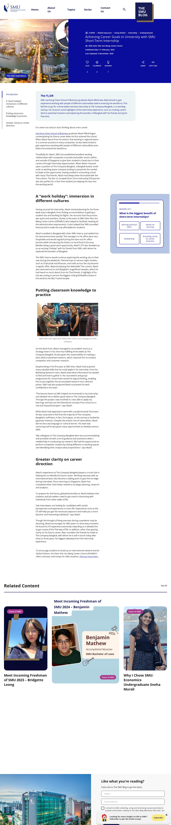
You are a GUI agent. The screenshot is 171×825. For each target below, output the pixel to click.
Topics (71, 9)
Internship (132, 33)
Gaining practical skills (129, 225)
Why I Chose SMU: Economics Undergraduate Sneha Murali (142, 682)
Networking (129, 239)
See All (164, 585)
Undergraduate (146, 33)
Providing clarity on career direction (150, 238)
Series (88, 9)
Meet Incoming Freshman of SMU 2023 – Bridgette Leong (25, 680)
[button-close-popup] (167, 815)
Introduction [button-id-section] (12, 94)
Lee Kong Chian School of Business (52, 133)
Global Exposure (105, 33)
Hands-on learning (150, 225)
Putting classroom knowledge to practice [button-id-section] (16, 114)
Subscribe (158, 818)
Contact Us (105, 9)
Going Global (119, 33)
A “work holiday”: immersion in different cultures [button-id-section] (16, 104)
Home (35, 9)
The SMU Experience (16, 76)
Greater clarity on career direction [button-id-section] (17, 124)
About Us (51, 9)
